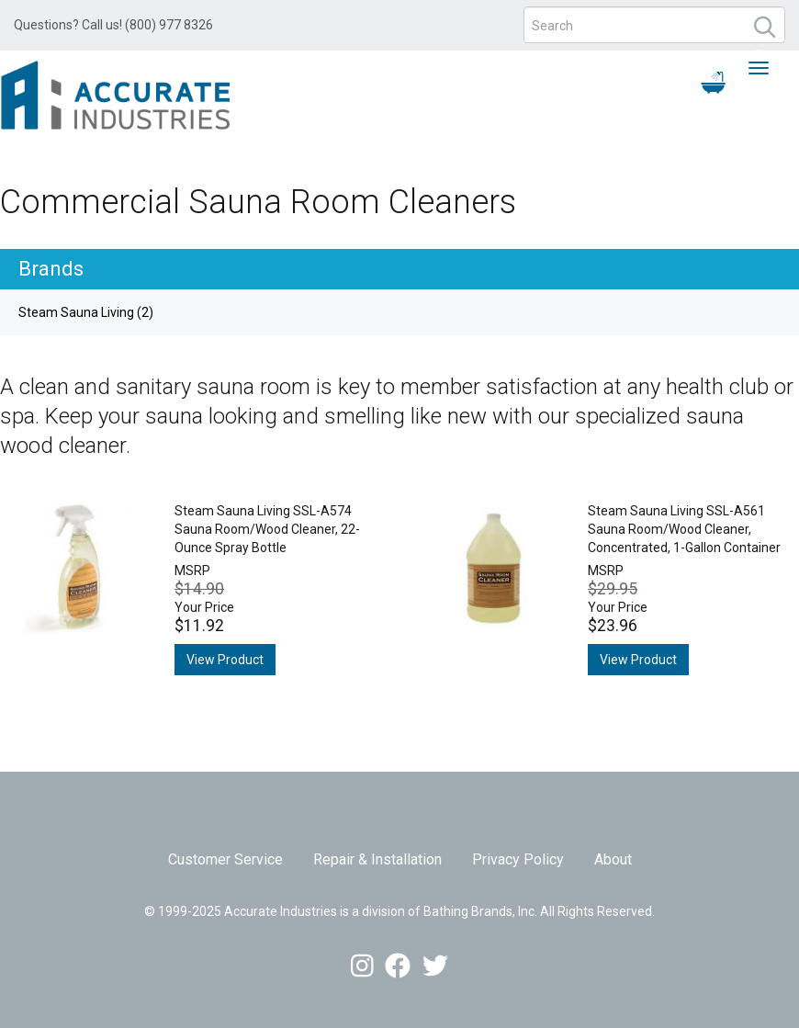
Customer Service (225, 859)
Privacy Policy (518, 859)
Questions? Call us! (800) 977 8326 (113, 24)
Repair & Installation (377, 859)
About (613, 859)
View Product (225, 659)
